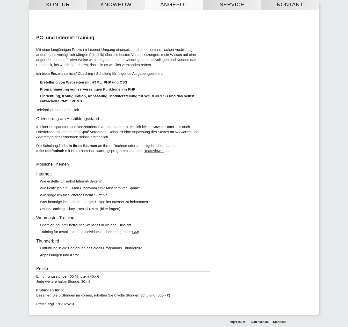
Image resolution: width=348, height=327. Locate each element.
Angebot (174, 4)
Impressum (237, 322)
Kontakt (290, 4)
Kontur (58, 4)
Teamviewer (154, 151)
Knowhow (116, 4)
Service (232, 4)
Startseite (279, 322)
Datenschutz (259, 322)
